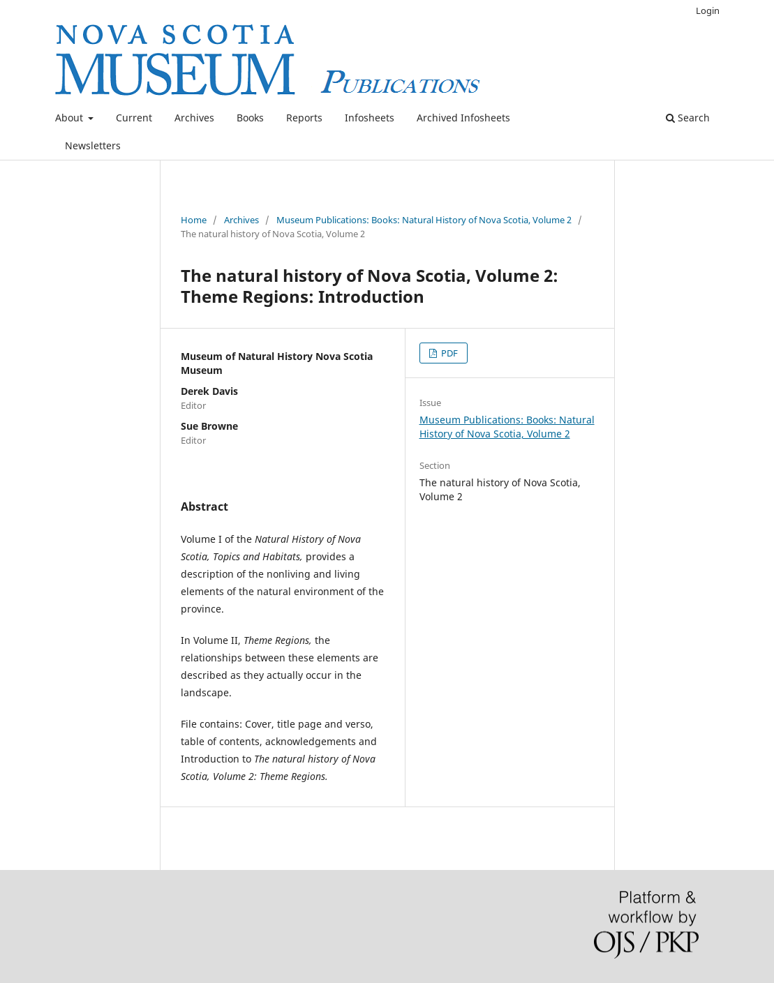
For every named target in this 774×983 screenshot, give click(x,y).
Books (250, 117)
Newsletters (93, 145)
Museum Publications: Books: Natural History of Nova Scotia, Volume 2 (424, 219)
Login (708, 10)
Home (194, 219)
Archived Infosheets (463, 117)
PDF (448, 353)
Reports (304, 117)
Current (134, 117)
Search (688, 117)
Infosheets (369, 117)
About (70, 117)
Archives (194, 117)
